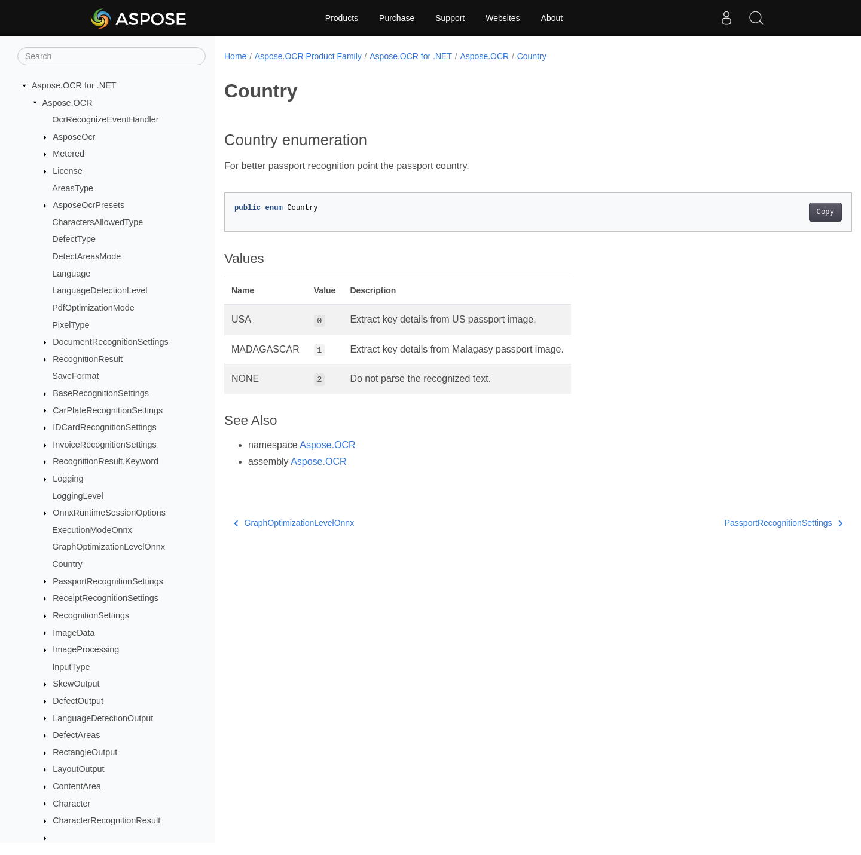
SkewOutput (76, 683)
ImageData (73, 633)
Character (71, 803)
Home (235, 56)
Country (67, 564)
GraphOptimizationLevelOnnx (108, 546)
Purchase (396, 18)
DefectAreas (76, 735)
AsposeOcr (74, 137)
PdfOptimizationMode (93, 307)
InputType (71, 667)
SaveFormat (75, 376)
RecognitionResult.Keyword (105, 461)
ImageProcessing (86, 649)
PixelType (70, 325)
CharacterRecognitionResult (106, 820)
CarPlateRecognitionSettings (108, 410)
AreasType (72, 188)
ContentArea (77, 786)
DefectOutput (78, 701)
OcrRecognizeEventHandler (105, 119)
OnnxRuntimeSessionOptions (109, 512)
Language (71, 273)
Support (450, 18)
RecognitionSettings (91, 615)
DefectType (74, 239)
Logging (68, 478)
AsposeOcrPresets (88, 205)
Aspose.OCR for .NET (74, 85)
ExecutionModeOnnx (92, 530)
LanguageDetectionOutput (103, 718)
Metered (68, 153)
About (552, 18)
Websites (503, 18)
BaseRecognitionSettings (101, 393)
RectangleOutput (85, 752)
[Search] (111, 56)
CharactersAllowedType (97, 222)
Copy (781, 212)
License (68, 171)
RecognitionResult (88, 359)
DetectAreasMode (86, 256)
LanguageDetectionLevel (99, 290)
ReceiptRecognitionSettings (105, 598)
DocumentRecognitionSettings (111, 342)
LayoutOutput (78, 769)
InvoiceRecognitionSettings (105, 444)
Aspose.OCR (67, 103)
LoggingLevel (77, 496)
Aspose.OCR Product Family (308, 56)
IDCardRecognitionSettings (105, 427)
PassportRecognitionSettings (108, 581)
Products (341, 18)
